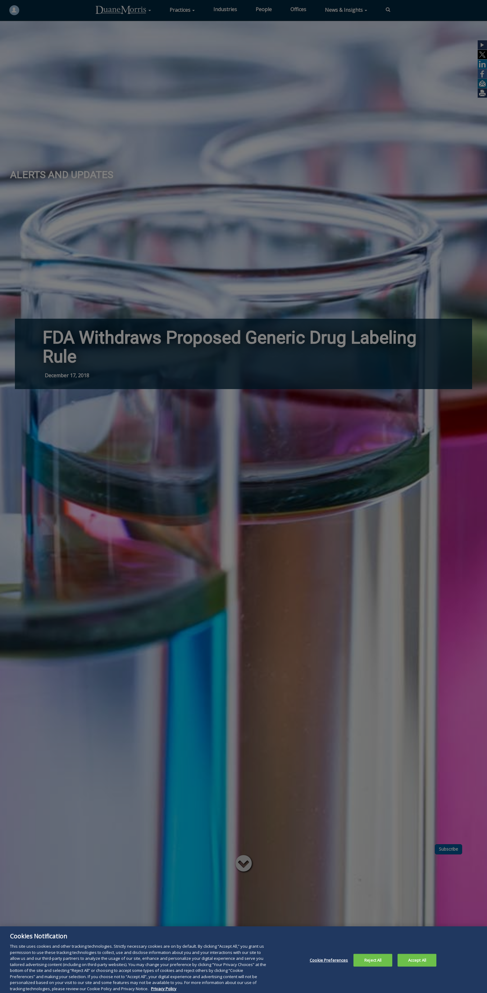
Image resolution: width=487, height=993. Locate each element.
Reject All (372, 966)
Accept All (417, 966)
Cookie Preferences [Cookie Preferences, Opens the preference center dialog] (329, 966)
